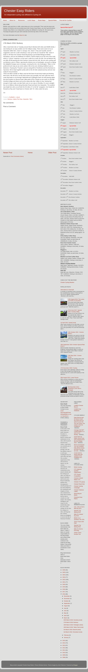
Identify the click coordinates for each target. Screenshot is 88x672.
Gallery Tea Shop (17, 99)
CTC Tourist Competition (77, 475)
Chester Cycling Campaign (78, 486)
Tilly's (30, 99)
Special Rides (52, 20)
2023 (64, 577)
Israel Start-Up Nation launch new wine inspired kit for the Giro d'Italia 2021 (79, 439)
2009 (64, 655)
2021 (64, 582)
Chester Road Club (79, 484)
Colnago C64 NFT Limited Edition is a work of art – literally (79, 432)
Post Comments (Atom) (17, 156)
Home (5, 20)
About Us (12, 20)
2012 (64, 647)
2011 (64, 650)
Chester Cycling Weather (67, 282)
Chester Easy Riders (19, 11)
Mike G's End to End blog (78, 529)
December (67, 596)
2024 (64, 574)
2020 (64, 584)
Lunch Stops (31, 20)
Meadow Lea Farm (73, 140)
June (65, 610)
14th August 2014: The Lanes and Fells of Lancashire (76, 300)
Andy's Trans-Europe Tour (78, 533)
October (66, 601)
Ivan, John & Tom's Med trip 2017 (79, 507)
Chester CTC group (79, 482)
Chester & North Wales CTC (78, 478)
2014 (64, 643)
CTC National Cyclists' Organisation (77, 471)
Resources (21, 20)
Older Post (52, 153)
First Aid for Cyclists (65, 20)
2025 (64, 572)
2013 (64, 645)
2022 (64, 579)
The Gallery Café (73, 61)
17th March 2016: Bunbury (71, 622)
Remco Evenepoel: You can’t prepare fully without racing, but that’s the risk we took (79, 447)
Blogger (75, 665)
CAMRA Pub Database (77, 409)
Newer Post (7, 153)
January (66, 637)
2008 (64, 657)
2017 (64, 591)
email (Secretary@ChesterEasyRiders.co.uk (65, 412)
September (67, 603)
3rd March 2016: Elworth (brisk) (72, 629)
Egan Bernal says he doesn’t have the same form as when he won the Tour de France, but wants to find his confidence (79, 422)
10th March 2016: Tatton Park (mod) (73, 627)
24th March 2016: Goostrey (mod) (73, 620)
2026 (64, 570)
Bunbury (10, 99)
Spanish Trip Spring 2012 (77, 526)
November (67, 598)
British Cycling (78, 467)
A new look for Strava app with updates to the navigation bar (78, 455)
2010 (64, 652)
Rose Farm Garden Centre (75, 99)
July (65, 608)
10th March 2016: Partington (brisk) (73, 625)
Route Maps (41, 20)
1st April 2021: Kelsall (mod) (68, 322)
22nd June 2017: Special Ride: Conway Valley (75, 310)
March (66, 618)
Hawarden (26, 99)
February (66, 635)
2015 (64, 640)
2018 (64, 589)
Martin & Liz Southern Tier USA (79, 518)
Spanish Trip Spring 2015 (77, 511)
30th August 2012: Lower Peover (69, 377)
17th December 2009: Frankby (68, 368)
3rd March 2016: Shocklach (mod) (73, 632)
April (65, 615)
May (65, 613)
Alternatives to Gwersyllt (67, 289)
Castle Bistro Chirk (74, 87)
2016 (64, 594)
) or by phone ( (64, 416)
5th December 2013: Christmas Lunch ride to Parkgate (74, 388)
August (66, 605)
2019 (64, 586)
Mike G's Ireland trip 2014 (78, 515)
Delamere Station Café (74, 93)
